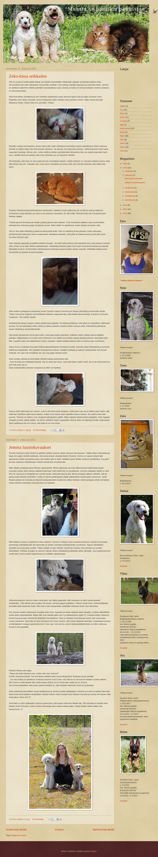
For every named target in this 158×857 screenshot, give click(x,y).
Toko (122, 139)
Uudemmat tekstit (16, 829)
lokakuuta (129, 171)
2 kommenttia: (38, 819)
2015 (125, 168)
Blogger (93, 851)
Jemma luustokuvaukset (30, 447)
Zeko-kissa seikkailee (28, 76)
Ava (121, 110)
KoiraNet (123, 566)
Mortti (122, 132)
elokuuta (129, 175)
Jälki (122, 125)
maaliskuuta (130, 196)
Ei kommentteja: (40, 430)
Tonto (122, 143)
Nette (122, 136)
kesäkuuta (129, 188)
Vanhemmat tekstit (103, 829)
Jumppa (123, 121)
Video (122, 147)
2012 (125, 213)
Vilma (122, 151)
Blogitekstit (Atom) (18, 835)
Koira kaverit (125, 128)
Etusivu (59, 829)
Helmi (122, 117)
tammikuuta (130, 200)
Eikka (122, 113)
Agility (122, 106)
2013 (125, 209)
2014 (125, 205)
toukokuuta (130, 192)
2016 (125, 163)
